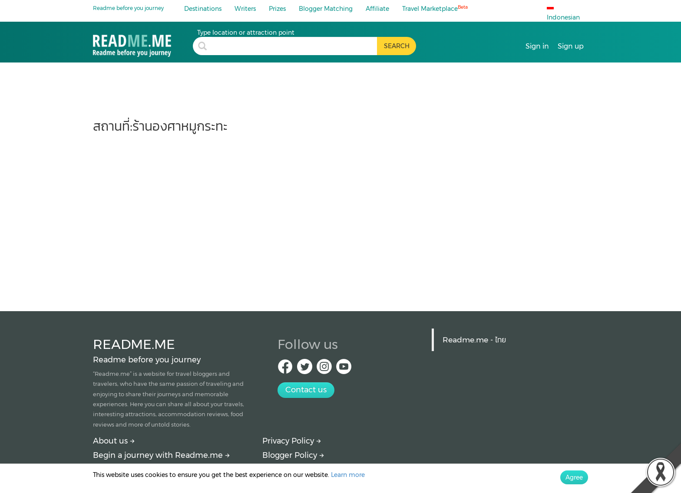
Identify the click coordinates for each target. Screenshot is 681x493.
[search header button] (396, 46)
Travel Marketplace (435, 8)
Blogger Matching (326, 9)
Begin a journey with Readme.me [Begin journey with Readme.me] (161, 455)
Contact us (306, 389)
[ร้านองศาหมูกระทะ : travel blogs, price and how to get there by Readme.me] (143, 42)
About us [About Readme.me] (114, 441)
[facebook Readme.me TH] (285, 369)
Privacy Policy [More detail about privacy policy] (291, 441)
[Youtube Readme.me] (343, 369)
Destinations (202, 9)
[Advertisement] (340, 218)
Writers (245, 9)
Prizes (277, 9)
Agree (574, 477)
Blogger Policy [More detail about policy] (293, 455)
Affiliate (377, 9)
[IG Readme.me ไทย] (324, 369)
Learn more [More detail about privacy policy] (348, 475)
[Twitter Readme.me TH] (304, 369)
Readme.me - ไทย (474, 339)
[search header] (294, 46)
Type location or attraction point (245, 32)
